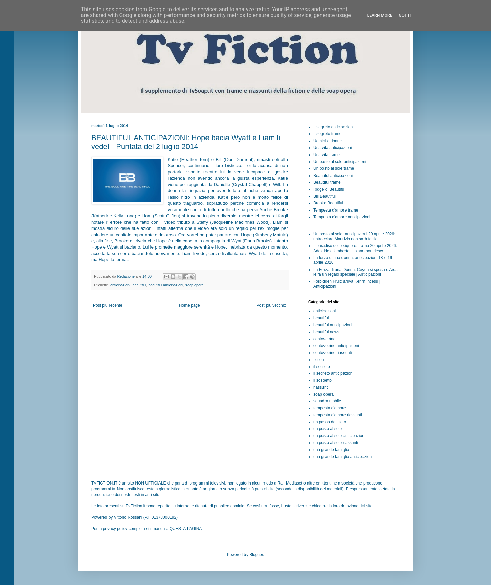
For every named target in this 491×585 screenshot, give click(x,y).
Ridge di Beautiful (329, 189)
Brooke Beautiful (328, 203)
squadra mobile (327, 401)
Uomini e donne (327, 141)
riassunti (321, 387)
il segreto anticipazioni (333, 373)
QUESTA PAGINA (186, 528)
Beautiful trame (327, 182)
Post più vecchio (271, 305)
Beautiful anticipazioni (333, 175)
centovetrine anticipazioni (336, 345)
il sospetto (322, 380)
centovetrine (324, 338)
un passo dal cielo (329, 422)
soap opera (194, 285)
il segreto (321, 366)
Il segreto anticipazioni (333, 127)
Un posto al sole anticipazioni (339, 161)
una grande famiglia (331, 449)
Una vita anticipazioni (332, 147)
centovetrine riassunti (332, 352)
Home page (189, 305)
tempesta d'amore (329, 408)
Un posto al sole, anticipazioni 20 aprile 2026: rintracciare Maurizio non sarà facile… (354, 236)
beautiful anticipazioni (165, 285)
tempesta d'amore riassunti (337, 415)
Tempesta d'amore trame (335, 210)
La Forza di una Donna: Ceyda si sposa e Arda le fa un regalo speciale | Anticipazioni (355, 272)
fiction (318, 359)
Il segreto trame (327, 133)
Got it (405, 15)
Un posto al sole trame (333, 168)
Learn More (379, 15)
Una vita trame (326, 154)
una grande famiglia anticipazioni (343, 456)
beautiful (139, 285)
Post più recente (107, 305)
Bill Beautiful (324, 196)
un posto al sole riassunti (335, 442)
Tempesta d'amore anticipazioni (341, 217)
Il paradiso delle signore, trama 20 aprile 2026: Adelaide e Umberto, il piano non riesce (355, 248)
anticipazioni (120, 285)
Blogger (256, 554)
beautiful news (326, 332)
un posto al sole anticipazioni (339, 435)
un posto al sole (327, 428)
